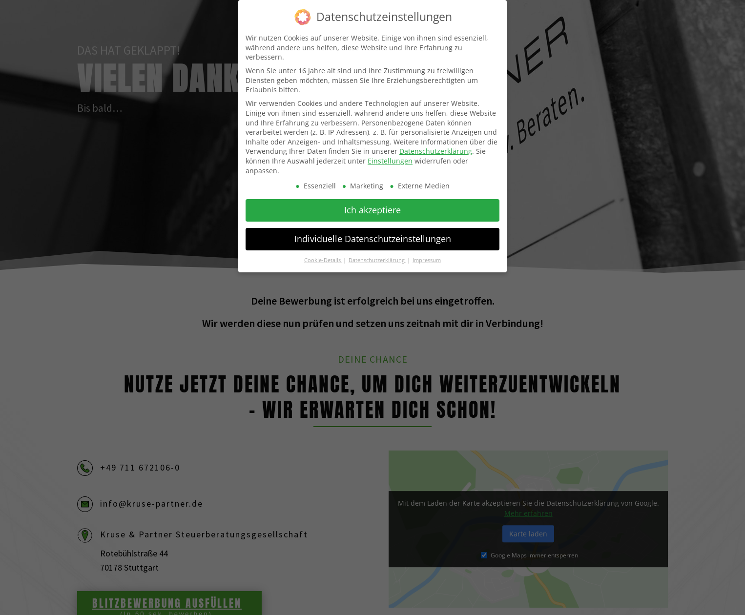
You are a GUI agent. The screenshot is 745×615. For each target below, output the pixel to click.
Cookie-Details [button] (323, 254)
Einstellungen (390, 155)
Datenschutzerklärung (435, 145)
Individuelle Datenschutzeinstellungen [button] (372, 233)
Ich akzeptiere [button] (372, 204)
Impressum (427, 254)
